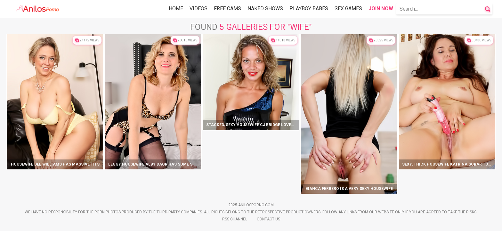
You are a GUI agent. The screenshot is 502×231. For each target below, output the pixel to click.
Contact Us (268, 219)
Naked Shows (265, 8)
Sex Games (348, 8)
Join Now (380, 8)
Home (176, 8)
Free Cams (227, 8)
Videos (198, 8)
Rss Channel (234, 219)
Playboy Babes (308, 8)
